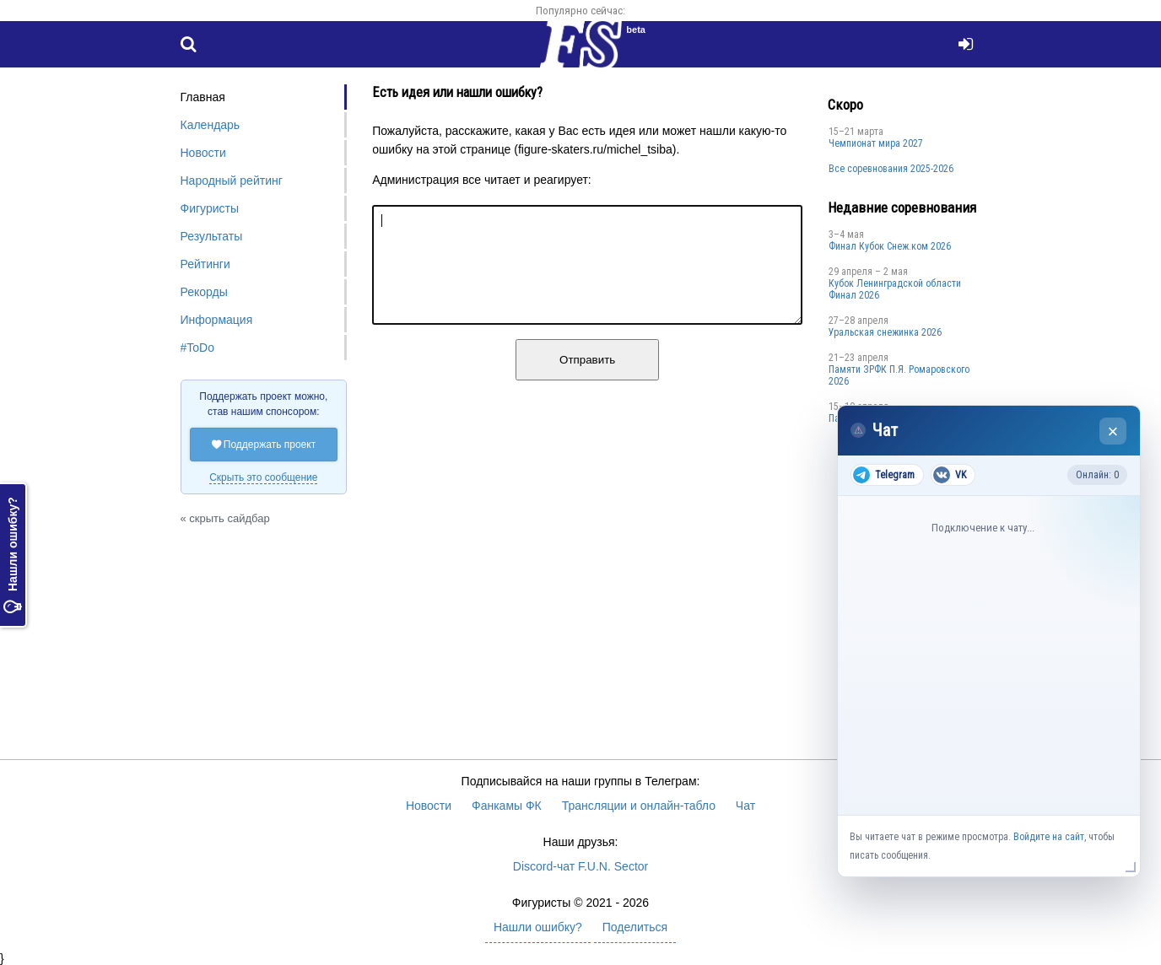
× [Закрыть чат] (1113, 431)
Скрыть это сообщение (263, 477)
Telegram (884, 474)
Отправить (587, 380)
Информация (217, 319)
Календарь (210, 125)
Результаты (212, 236)
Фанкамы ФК (507, 805)
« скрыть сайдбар (225, 518)
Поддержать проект (264, 444)
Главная (203, 97)
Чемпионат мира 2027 (876, 143)
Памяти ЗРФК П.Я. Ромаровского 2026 (899, 375)
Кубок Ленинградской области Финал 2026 (895, 289)
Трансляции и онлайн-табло (639, 805)
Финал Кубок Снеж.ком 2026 (890, 246)
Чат (745, 805)
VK (949, 474)
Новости (203, 152)
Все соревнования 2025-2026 (891, 169)
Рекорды (204, 292)
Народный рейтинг (232, 180)
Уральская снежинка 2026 (885, 332)
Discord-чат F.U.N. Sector (580, 866)
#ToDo (197, 347)
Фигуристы (210, 208)
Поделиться (634, 927)
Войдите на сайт (1048, 837)
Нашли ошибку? (12, 555)
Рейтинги (205, 264)
